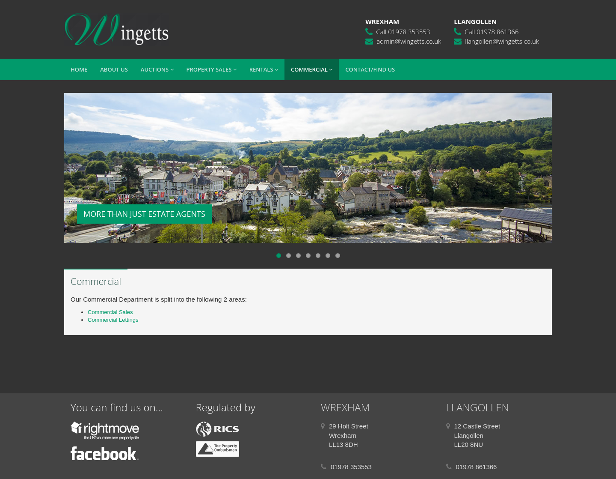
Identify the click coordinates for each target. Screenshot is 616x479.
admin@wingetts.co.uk (408, 41)
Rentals (263, 69)
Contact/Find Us (370, 69)
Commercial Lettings (113, 320)
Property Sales (212, 69)
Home (79, 69)
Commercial (311, 69)
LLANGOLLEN (477, 407)
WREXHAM (345, 407)
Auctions (157, 69)
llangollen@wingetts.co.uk (502, 41)
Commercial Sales (110, 312)
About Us (114, 69)
